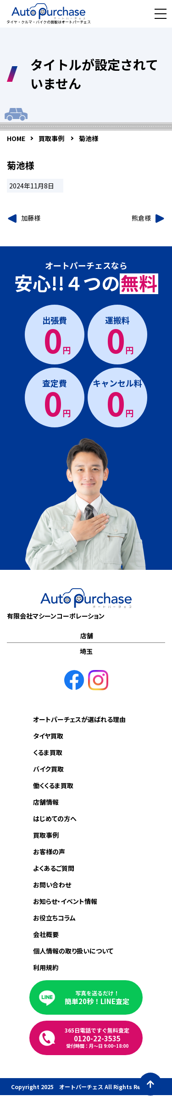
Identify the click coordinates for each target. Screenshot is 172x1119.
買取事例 (46, 835)
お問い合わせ (52, 884)
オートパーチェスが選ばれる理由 (79, 719)
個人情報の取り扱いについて (73, 950)
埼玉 (86, 651)
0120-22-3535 (97, 1037)
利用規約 (46, 967)
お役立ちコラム (54, 917)
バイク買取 (48, 768)
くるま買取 (47, 752)
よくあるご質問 (53, 868)
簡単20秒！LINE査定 (97, 997)
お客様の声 (49, 851)
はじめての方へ (55, 818)
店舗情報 (46, 802)
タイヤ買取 (48, 735)
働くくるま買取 (53, 785)
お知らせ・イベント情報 (65, 901)
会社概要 (46, 934)
